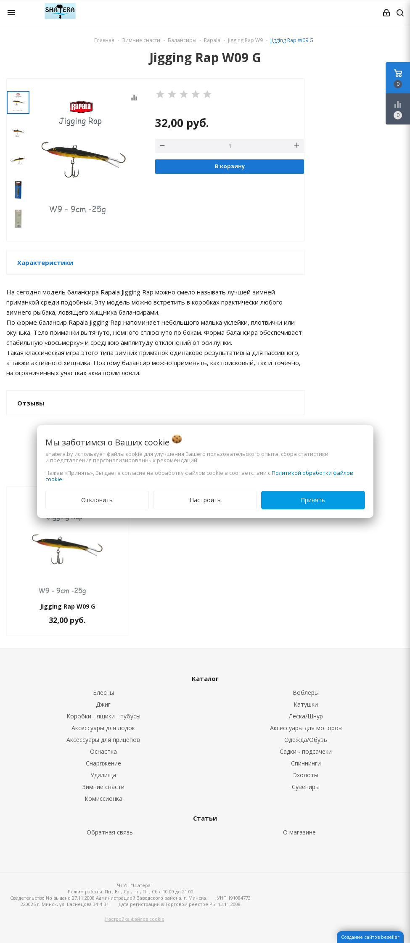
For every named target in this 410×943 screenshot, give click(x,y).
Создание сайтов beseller (370, 937)
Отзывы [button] (30, 403)
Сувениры (306, 787)
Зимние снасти (103, 787)
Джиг (103, 704)
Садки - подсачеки (306, 751)
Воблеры (306, 693)
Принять (313, 500)
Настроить (205, 500)
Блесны (103, 693)
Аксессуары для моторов (306, 728)
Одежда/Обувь (305, 740)
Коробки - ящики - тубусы (103, 716)
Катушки (306, 704)
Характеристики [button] (45, 262)
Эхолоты (305, 775)
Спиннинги (306, 763)
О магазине (299, 832)
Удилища (103, 775)
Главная (104, 40)
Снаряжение (103, 763)
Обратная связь (110, 832)
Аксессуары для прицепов (103, 740)
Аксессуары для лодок (103, 728)
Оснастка (103, 751)
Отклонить (97, 500)
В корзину (230, 166)
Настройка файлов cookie (134, 919)
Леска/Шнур (306, 716)
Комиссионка (103, 799)
